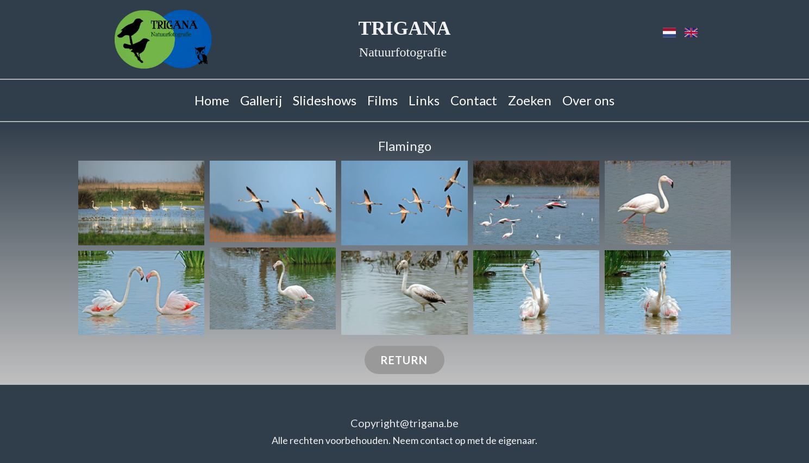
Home (212, 100)
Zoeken (529, 100)
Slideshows (324, 100)
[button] (141, 203)
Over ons (588, 100)
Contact (473, 100)
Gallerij (261, 100)
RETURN (404, 359)
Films (382, 100)
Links (424, 100)
